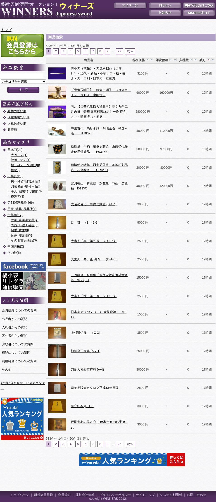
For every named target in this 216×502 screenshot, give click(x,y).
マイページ (130, 5)
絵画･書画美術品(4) (24, 220)
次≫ (130, 51)
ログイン (165, 5)
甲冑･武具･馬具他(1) (22, 209)
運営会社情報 (85, 495)
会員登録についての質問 (19, 310)
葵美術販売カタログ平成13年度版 (95, 388)
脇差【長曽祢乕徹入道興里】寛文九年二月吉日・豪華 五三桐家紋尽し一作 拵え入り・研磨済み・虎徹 (99, 112)
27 (119, 51)
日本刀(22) (15, 150)
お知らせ (165, 13)
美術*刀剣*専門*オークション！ (47, 10)
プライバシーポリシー (115, 495)
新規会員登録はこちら (22, 45)
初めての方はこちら (199, 5)
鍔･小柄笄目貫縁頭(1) (26, 181)
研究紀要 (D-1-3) (82, 406)
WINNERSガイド (199, 13)
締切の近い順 (16, 111)
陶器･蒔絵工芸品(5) (24, 225)
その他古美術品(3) (24, 240)
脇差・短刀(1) (21, 160)
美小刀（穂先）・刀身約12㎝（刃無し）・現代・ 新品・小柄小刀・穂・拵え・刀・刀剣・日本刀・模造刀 (98, 73)
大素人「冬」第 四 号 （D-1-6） (95, 259)
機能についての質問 (16, 352)
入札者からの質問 (14, 327)
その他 (6, 369)
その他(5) (14, 253)
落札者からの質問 (14, 335)
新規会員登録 (43, 495)
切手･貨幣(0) (20, 230)
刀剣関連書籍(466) (20, 202)
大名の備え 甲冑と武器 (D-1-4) (93, 204)
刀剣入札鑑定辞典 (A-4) (87, 369)
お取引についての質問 (17, 344)
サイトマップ (145, 495)
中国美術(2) (15, 246)
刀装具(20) (15, 176)
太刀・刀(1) (19, 155)
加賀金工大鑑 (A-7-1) (85, 351)
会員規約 (64, 495)
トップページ (19, 495)
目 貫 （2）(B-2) (85, 222)
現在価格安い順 (18, 117)
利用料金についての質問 (19, 361)
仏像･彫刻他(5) (21, 235)
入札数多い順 (16, 123)
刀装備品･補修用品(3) (26, 186)
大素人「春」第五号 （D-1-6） (94, 241)
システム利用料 (171, 495)
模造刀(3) (17, 196)
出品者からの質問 (14, 319)
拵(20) (15, 170)
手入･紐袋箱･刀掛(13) (26, 191)
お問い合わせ (196, 495)
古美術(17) (15, 215)
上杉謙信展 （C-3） (86, 332)
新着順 (12, 129)
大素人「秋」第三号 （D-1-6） (94, 296)
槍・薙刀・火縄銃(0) (25, 165)
